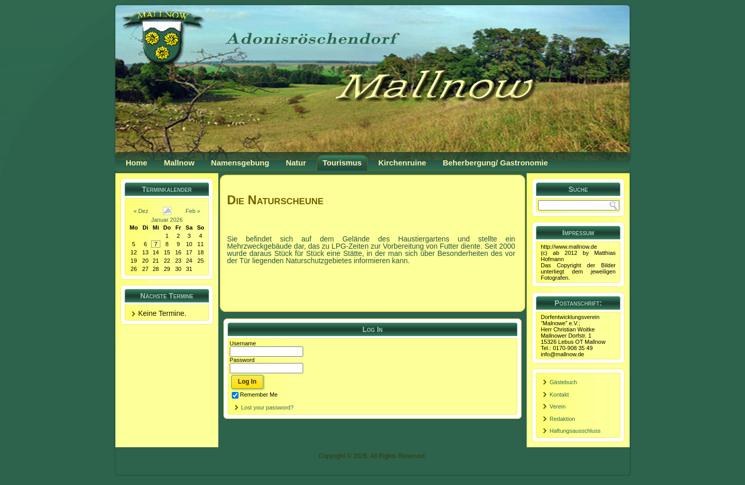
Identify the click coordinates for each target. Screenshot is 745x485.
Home (136, 162)
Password (242, 360)
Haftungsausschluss (574, 431)
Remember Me (255, 394)
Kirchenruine (402, 162)
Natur (296, 162)
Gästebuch (563, 382)
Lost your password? (267, 407)
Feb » (193, 211)
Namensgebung (240, 162)
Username (243, 343)
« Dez (140, 211)
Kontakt (559, 394)
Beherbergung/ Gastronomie (495, 162)
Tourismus (342, 162)
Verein (557, 406)
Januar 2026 (167, 220)
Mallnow (179, 162)
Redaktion (562, 419)
